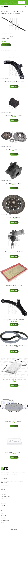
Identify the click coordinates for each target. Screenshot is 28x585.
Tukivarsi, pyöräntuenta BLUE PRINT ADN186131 (14, 81)
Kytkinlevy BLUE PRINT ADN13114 (14, 217)
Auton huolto (3, 492)
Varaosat (3, 505)
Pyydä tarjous (21, 2)
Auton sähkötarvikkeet (6, 496)
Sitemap (2, 522)
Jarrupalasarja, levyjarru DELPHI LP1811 (14, 421)
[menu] (25, 7)
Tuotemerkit (8, 36)
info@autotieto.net (5, 485)
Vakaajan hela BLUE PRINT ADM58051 (14, 115)
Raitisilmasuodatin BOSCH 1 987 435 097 (14, 452)
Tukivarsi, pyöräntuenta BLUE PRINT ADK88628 (14, 319)
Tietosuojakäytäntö (5, 520)
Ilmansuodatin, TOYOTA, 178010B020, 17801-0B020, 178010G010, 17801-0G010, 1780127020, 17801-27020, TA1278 (14, 379)
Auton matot (3, 494)
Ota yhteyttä (3, 515)
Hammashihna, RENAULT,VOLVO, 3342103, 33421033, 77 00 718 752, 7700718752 (14, 346)
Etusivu (2, 13)
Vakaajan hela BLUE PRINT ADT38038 (14, 183)
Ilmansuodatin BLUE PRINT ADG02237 (14, 285)
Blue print (14, 36)
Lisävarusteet (4, 498)
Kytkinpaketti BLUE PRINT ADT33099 (14, 149)
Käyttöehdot (3, 518)
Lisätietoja (6, 44)
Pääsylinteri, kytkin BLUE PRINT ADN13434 (14, 251)
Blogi (2, 513)
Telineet (2, 501)
